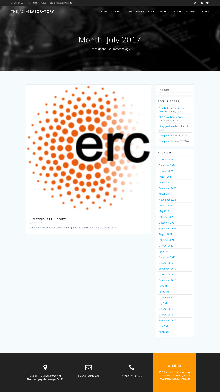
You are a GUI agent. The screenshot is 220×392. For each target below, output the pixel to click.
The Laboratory (32, 11)
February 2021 (166, 239)
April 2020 (164, 251)
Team (129, 11)
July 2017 (163, 303)
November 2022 (167, 199)
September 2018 (167, 280)
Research (116, 11)
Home (104, 11)
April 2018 (164, 291)
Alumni (190, 11)
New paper (164, 135)
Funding (163, 11)
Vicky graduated (167, 126)
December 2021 (167, 222)
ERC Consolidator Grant (171, 117)
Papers (140, 11)
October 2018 (166, 274)
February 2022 (166, 216)
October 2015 (166, 314)
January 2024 (166, 182)
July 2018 (163, 285)
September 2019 (167, 268)
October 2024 (166, 171)
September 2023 (167, 188)
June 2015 (164, 326)
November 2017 (167, 297)
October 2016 (166, 308)
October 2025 (166, 159)
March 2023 (165, 194)
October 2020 (166, 245)
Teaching (177, 11)
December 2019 (167, 257)
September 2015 (167, 320)
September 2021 (167, 228)
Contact (204, 11)
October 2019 (166, 262)
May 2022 (164, 211)
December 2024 (167, 165)
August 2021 (165, 234)
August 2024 (165, 176)
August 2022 (165, 205)
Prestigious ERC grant (48, 219)
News (151, 11)
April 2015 (164, 331)
